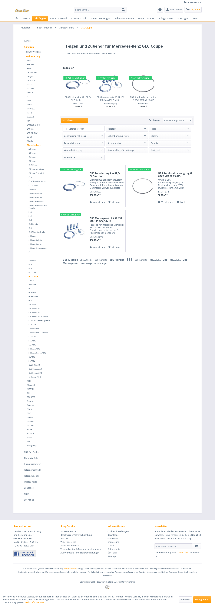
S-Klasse (32, 236)
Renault (30, 405)
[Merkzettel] (160, 10)
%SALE (27, 41)
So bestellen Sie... (69, 531)
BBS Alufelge (70, 259)
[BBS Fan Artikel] (58, 18)
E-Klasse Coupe (35, 197)
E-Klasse (32, 189)
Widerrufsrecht (68, 541)
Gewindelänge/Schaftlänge (121, 150)
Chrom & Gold (31, 458)
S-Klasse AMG (34, 349)
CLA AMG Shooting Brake (39, 320)
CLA (30, 177)
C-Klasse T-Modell (36, 173)
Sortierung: (155, 120)
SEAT (29, 413)
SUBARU (30, 421)
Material (155, 135)
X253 (32, 280)
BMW (29, 68)
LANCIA (30, 129)
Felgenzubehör (31, 475)
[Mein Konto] (174, 10)
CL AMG (32, 357)
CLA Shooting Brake (37, 181)
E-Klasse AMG (34, 328)
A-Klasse (32, 149)
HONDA (30, 104)
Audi (29, 60)
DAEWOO (31, 88)
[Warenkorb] (193, 10)
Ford (29, 100)
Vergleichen (97, 202)
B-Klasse (32, 153)
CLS (30, 228)
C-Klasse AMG (34, 312)
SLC (30, 216)
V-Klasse (32, 260)
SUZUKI (30, 425)
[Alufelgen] (40, 18)
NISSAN (30, 389)
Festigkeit (155, 150)
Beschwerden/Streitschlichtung (76, 534)
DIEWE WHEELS (33, 52)
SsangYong (32, 445)
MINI (29, 381)
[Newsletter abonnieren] (196, 546)
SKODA (30, 417)
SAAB (29, 409)
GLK (30, 268)
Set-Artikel (29, 499)
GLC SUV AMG (34, 365)
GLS (30, 300)
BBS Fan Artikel (31, 452)
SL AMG (32, 361)
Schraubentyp (115, 143)
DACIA (30, 84)
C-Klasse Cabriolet (36, 169)
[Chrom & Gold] (79, 18)
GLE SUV (32, 292)
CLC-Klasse (33, 165)
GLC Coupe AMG (36, 369)
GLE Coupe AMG (35, 373)
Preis (153, 128)
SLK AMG (32, 341)
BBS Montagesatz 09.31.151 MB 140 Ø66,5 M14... (110, 99)
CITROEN (31, 80)
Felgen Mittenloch (73, 143)
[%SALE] (26, 18)
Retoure (64, 538)
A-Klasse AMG (34, 308)
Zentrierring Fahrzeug (75, 135)
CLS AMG (32, 345)
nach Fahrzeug (33, 56)
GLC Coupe (33, 276)
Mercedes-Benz (33, 145)
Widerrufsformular (69, 545)
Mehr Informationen (35, 602)
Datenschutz (114, 549)
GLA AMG (33, 324)
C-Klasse (32, 161)
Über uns (112, 552)
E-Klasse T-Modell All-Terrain (38, 206)
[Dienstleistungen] (101, 18)
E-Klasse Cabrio (35, 193)
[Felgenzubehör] (146, 18)
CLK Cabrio (33, 224)
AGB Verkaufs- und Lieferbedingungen (79, 552)
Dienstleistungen (32, 464)
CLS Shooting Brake (37, 232)
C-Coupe (32, 157)
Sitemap (112, 556)
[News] (195, 18)
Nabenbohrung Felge (118, 135)
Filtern (68, 120)
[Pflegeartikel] (166, 18)
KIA (28, 121)
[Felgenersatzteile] (124, 18)
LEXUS (29, 137)
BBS (129, 259)
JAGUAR (30, 117)
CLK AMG (32, 336)
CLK (30, 220)
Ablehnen (185, 599)
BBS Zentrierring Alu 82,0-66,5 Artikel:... (78, 99)
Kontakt (111, 545)
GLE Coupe (33, 296)
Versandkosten (70, 568)
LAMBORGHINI (33, 125)
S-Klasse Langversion (38, 248)
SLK (30, 212)
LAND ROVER (32, 133)
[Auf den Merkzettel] (114, 202)
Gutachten (113, 538)
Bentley (30, 64)
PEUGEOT (31, 397)
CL (30, 252)
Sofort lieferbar (76, 128)
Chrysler (30, 76)
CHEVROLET (32, 72)
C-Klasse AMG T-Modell (38, 316)
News (27, 493)
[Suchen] (123, 10)
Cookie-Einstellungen (118, 531)
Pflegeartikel (30, 481)
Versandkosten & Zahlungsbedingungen (80, 549)
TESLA (29, 429)
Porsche (30, 401)
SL (29, 256)
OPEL (29, 393)
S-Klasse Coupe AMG (37, 353)
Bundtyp (155, 143)
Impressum (113, 541)
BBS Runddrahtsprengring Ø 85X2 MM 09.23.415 (143, 99)
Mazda (30, 141)
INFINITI (30, 113)
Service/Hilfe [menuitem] (191, 2)
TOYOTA (30, 433)
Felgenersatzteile (32, 469)
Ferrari (30, 92)
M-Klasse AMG (35, 377)
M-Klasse (32, 284)
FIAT (29, 96)
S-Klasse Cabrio (35, 240)
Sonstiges (29, 487)
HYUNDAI (31, 109)
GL (30, 288)
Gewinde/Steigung (73, 150)
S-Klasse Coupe (35, 244)
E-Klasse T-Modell (36, 201)
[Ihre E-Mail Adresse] (173, 546)
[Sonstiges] (182, 18)
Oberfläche (69, 157)
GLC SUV (32, 272)
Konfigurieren (202, 599)
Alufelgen (29, 46)
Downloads (113, 534)
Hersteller (112, 128)
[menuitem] (100, 10)
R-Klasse (32, 304)
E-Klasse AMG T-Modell (38, 332)
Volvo (29, 437)
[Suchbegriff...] (100, 10)
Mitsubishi (31, 385)
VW (28, 441)
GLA (30, 264)
